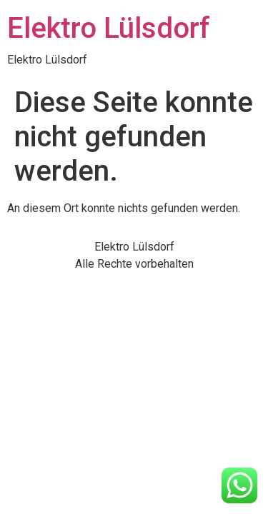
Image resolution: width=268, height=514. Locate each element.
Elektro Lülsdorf (108, 28)
